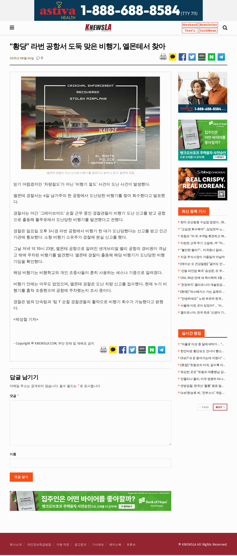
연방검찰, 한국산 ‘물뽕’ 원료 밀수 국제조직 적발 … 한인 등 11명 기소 (203, 386)
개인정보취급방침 (39, 545)
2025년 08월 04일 (22, 58)
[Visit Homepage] (98, 27)
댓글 (14, 396)
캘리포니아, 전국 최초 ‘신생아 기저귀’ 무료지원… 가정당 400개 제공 (203, 312)
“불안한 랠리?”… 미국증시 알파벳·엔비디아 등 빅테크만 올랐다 (203, 250)
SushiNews (208, 31)
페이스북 (115, 545)
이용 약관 (62, 545)
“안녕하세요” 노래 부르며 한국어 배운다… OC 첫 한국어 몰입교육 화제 (203, 298)
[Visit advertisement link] (118, 10)
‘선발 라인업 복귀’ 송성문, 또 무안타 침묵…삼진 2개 (203, 271)
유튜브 (131, 545)
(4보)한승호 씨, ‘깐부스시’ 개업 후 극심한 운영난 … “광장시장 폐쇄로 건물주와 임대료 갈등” (203, 392)
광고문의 (81, 545)
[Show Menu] (12, 28)
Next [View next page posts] (220, 407)
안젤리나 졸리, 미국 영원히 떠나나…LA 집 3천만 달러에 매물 (203, 379)
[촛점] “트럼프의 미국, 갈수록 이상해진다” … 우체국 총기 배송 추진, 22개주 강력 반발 (203, 365)
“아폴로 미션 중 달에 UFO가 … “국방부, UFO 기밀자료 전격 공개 (203, 344)
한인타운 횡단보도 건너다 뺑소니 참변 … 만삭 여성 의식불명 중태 (203, 351)
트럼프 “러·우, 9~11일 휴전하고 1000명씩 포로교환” (203, 236)
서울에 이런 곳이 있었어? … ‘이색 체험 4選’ (203, 305)
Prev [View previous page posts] (204, 407)
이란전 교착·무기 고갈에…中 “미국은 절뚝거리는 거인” (203, 243)
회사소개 (16, 545)
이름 (13, 455)
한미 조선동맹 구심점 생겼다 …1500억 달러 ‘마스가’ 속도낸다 (203, 222)
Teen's (190, 31)
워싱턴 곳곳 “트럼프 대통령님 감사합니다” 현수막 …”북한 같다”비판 (203, 372)
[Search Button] (225, 28)
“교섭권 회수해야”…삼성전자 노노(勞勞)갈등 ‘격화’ (203, 229)
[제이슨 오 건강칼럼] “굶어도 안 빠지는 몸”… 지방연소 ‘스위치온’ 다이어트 (203, 264)
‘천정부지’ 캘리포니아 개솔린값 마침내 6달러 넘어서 (203, 284)
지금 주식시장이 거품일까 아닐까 (203, 257)
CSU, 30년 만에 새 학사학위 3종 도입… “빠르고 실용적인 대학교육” (203, 278)
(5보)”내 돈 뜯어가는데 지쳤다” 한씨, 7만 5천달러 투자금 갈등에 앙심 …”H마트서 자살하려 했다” (203, 358)
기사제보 (98, 545)
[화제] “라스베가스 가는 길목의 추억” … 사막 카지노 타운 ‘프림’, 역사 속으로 (203, 291)
